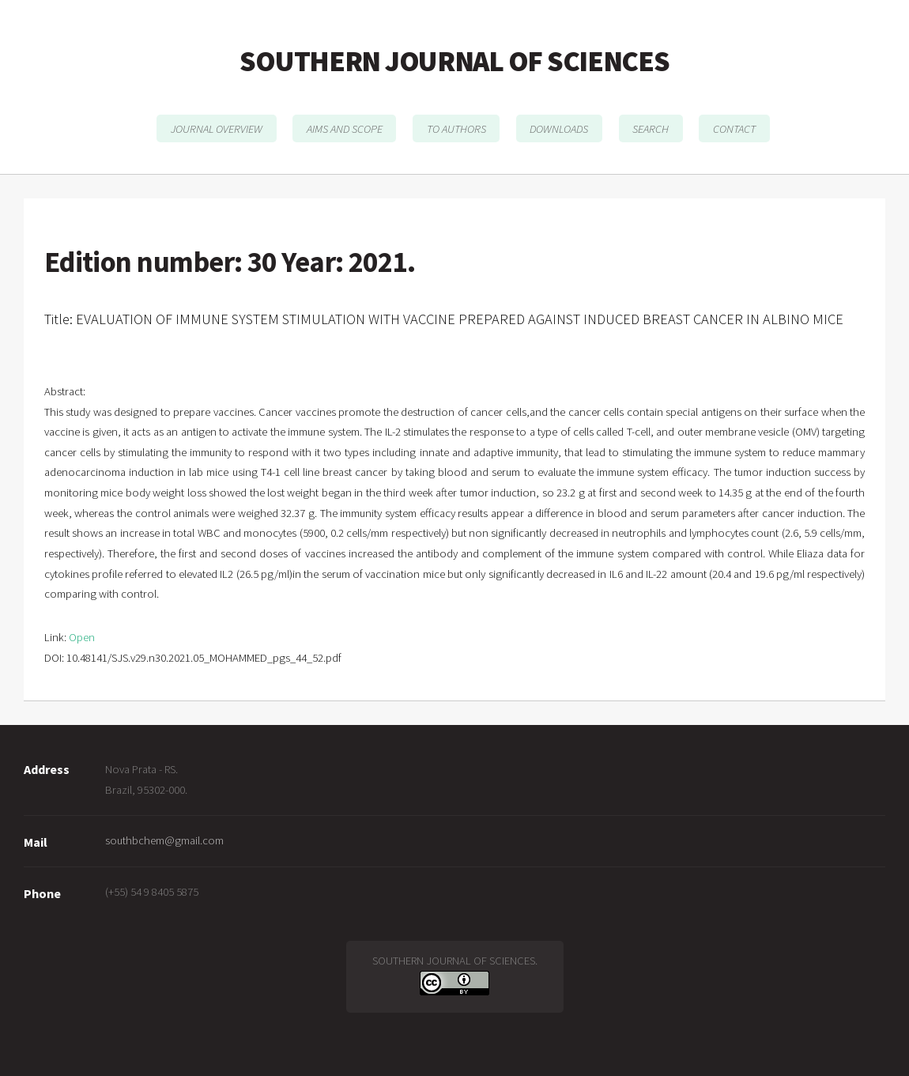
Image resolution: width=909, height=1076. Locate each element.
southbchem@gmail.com (164, 840)
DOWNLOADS (559, 128)
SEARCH (650, 128)
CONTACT (734, 128)
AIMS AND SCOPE (345, 128)
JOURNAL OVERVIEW (216, 128)
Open (82, 637)
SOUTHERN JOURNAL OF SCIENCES (454, 61)
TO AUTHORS (456, 128)
